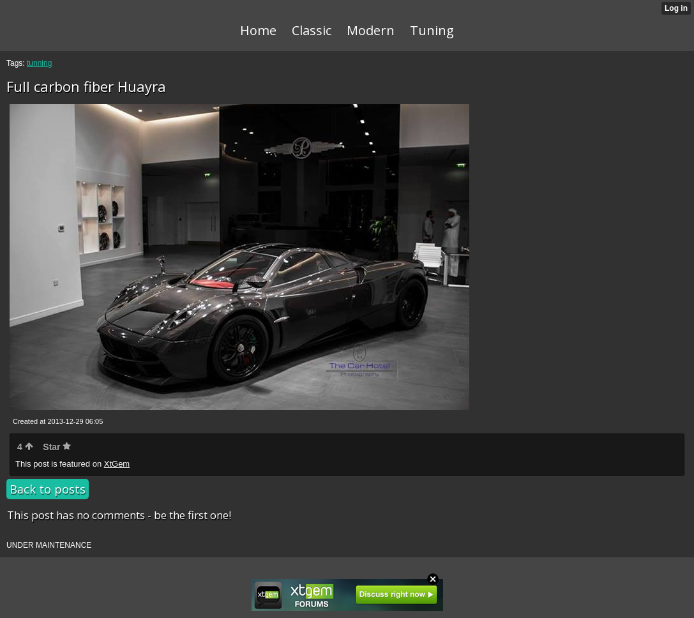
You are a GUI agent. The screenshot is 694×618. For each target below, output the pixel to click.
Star (57, 447)
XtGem (117, 464)
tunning (39, 63)
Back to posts (48, 489)
